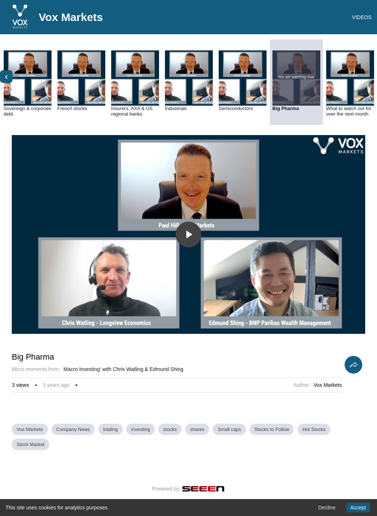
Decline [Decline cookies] (326, 507)
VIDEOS (361, 17)
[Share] (353, 365)
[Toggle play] (188, 234)
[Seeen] (203, 488)
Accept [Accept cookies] (358, 507)
